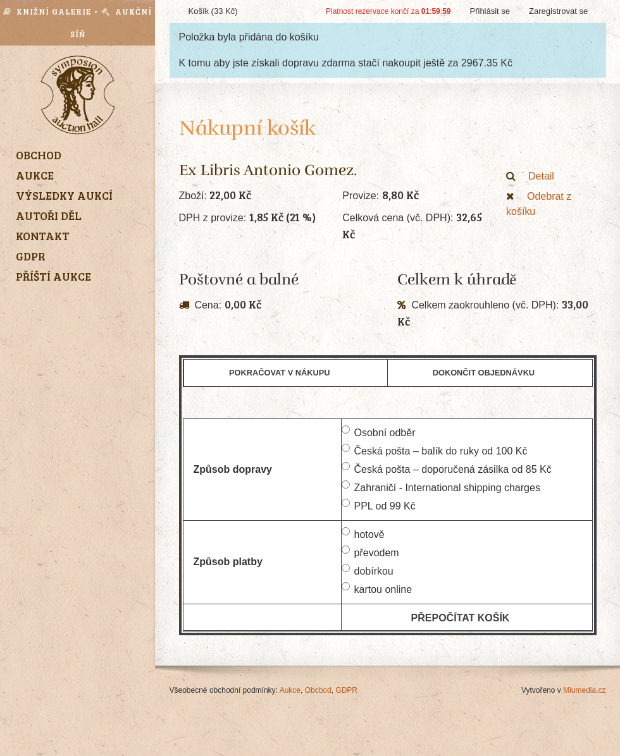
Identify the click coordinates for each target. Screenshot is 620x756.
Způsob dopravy (233, 469)
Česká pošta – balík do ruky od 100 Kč (435, 450)
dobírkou (368, 570)
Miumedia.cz (584, 690)
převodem (370, 552)
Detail (530, 176)
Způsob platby (228, 561)
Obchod (318, 690)
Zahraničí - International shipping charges (441, 486)
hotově (363, 533)
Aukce (290, 690)
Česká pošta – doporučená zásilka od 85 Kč (447, 468)
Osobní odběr (379, 431)
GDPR (346, 690)
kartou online (377, 588)
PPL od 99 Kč (379, 505)
